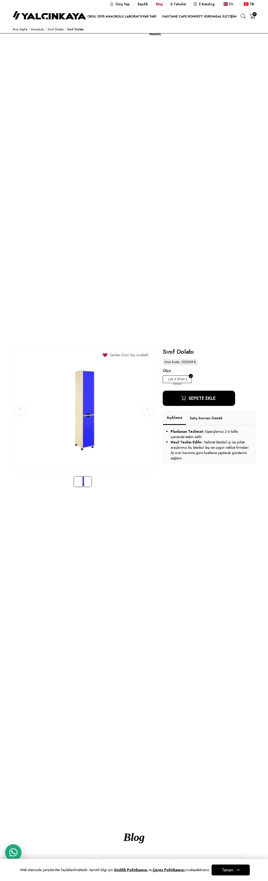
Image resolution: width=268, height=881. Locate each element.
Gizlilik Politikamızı (131, 869)
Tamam (227, 870)
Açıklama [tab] (174, 417)
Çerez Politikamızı (168, 869)
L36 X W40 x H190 (177, 380)
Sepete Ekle (201, 398)
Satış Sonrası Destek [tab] (206, 418)
